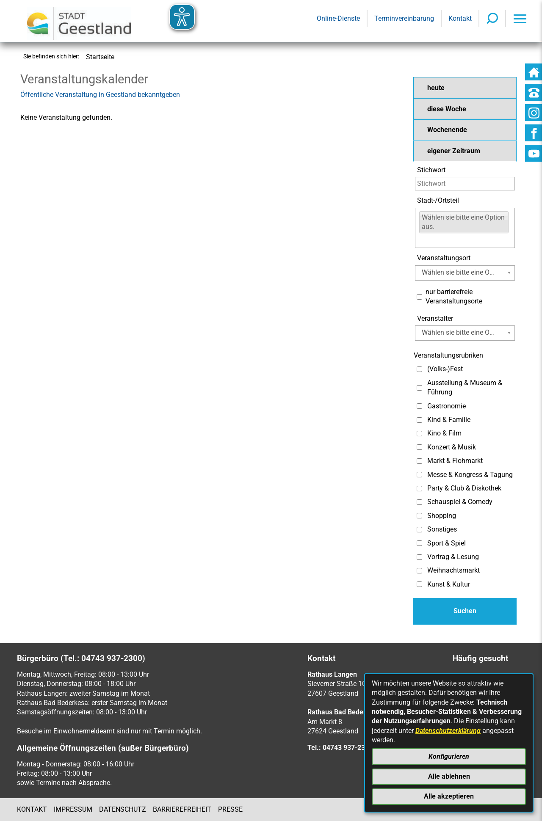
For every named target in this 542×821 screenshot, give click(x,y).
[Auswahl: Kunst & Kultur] (419, 584)
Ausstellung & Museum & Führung (464, 387)
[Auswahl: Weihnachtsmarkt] (419, 570)
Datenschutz (122, 809)
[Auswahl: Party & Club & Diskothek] (419, 488)
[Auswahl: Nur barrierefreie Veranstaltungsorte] (419, 297)
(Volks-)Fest (445, 369)
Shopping (441, 516)
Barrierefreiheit (182, 809)
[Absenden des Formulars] (465, 611)
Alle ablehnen (449, 776)
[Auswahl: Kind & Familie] (419, 420)
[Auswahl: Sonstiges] (419, 529)
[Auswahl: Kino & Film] (419, 433)
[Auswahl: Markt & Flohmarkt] (419, 461)
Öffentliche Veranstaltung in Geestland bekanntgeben (100, 95)
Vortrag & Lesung (453, 557)
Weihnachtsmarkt (453, 570)
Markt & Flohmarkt (455, 461)
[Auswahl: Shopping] (419, 515)
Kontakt (32, 809)
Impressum (73, 809)
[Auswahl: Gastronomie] (419, 406)
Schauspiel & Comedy (459, 502)
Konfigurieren (449, 756)
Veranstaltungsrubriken (448, 355)
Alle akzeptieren (449, 796)
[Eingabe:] (424, 240)
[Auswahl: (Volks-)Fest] (419, 369)
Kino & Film (444, 433)
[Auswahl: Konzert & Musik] (419, 447)
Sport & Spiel (446, 543)
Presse (230, 809)
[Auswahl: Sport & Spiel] (419, 543)
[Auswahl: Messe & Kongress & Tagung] (419, 474)
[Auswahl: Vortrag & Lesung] (419, 557)
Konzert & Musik (451, 447)
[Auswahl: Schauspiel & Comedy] (419, 502)
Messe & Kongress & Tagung (470, 475)
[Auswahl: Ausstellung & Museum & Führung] (419, 388)
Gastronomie (446, 406)
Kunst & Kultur (448, 584)
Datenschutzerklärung (448, 731)
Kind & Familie (448, 420)
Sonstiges (442, 529)
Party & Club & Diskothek (464, 488)
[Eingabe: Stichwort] (465, 183)
